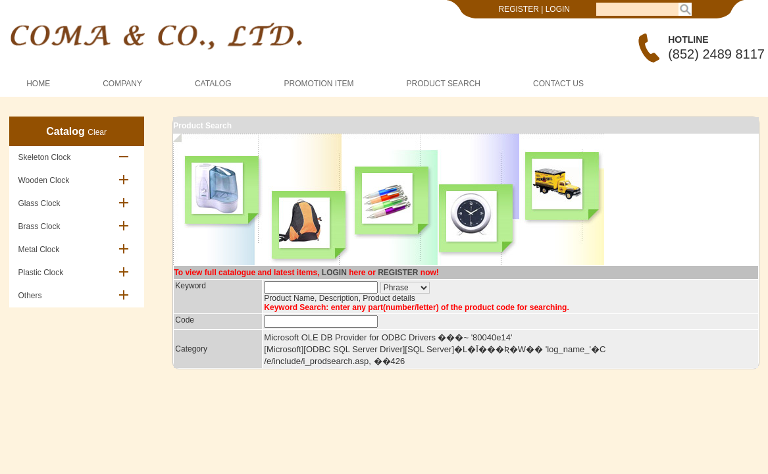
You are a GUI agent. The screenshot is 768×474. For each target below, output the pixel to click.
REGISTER (519, 9)
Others (30, 295)
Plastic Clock (41, 272)
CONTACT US (558, 83)
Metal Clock (39, 249)
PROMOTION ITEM (319, 83)
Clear (97, 132)
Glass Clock (39, 203)
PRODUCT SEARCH (443, 83)
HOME (38, 83)
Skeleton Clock (44, 157)
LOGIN (558, 9)
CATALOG (213, 83)
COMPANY (122, 83)
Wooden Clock (44, 180)
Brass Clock (39, 226)
